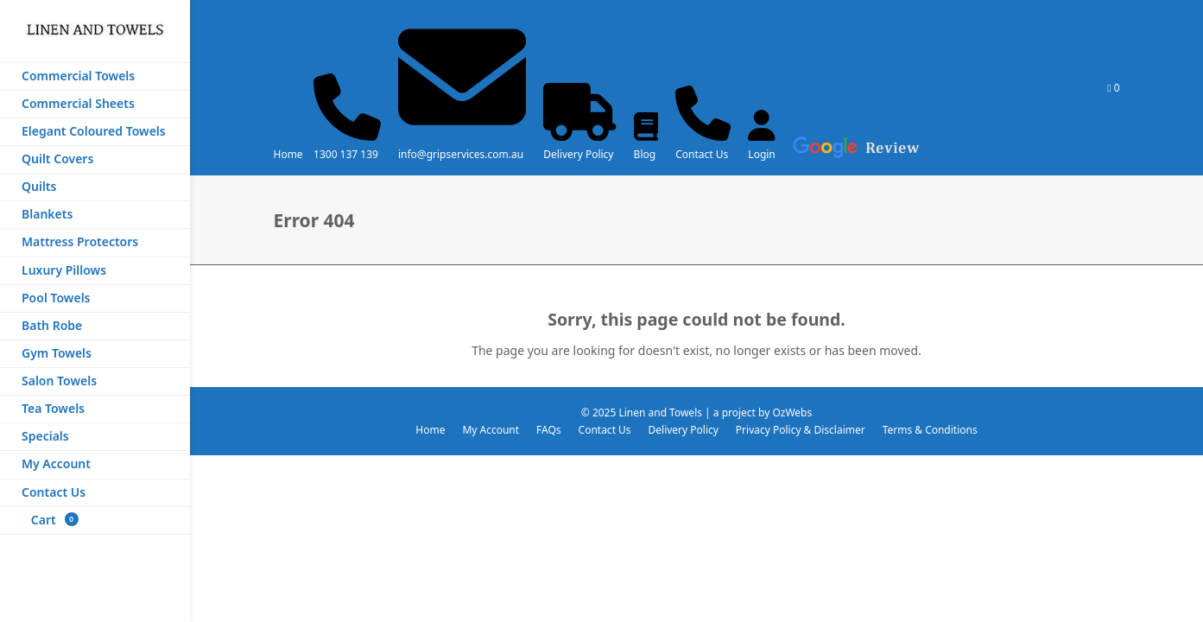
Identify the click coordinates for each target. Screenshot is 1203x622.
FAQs (548, 429)
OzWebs (792, 412)
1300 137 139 (345, 154)
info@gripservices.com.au (460, 154)
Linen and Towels (660, 412)
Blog (645, 154)
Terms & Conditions (930, 429)
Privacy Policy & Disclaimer (800, 429)
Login (761, 154)
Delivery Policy (578, 154)
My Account (490, 429)
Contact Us (701, 154)
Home (288, 154)
